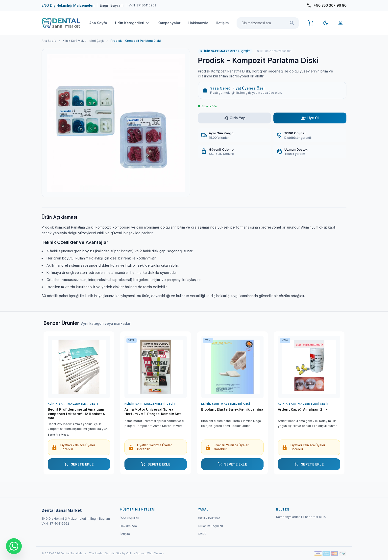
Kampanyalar (169, 23)
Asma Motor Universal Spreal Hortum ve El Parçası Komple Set (152, 411)
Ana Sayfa (98, 23)
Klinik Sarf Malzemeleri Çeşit (83, 41)
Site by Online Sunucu (131, 553)
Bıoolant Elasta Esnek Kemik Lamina (232, 409)
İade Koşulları (129, 518)
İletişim (222, 23)
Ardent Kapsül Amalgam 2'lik (302, 409)
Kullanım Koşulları (210, 526)
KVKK (202, 534)
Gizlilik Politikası (209, 518)
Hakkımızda (198, 23)
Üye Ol (310, 118)
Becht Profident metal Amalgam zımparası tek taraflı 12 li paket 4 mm (76, 413)
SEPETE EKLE (79, 464)
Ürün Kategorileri (132, 23)
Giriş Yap (234, 118)
